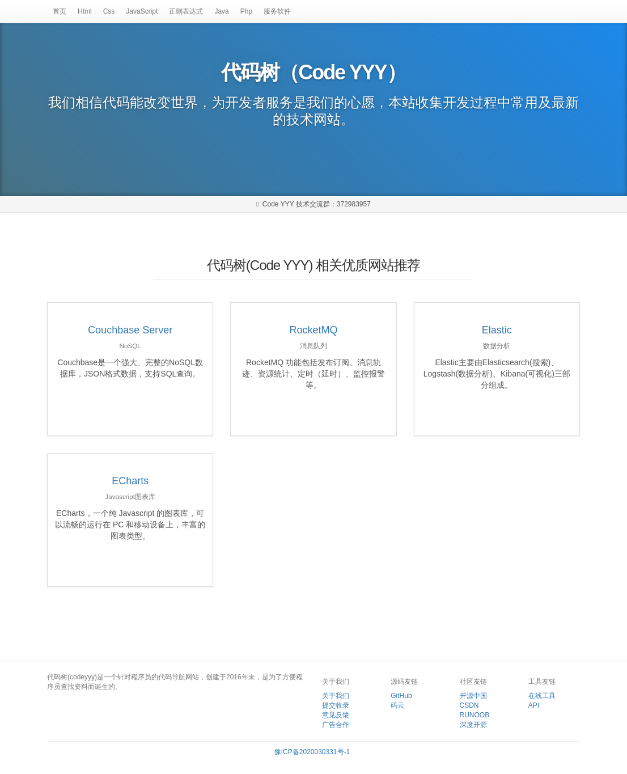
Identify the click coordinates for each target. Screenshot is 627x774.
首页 (59, 11)
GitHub (401, 696)
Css (109, 11)
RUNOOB (475, 715)
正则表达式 (186, 11)
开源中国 (473, 696)
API (533, 705)
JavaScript (142, 11)
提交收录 (335, 705)
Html (85, 11)
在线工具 (542, 696)
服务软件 (277, 11)
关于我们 (335, 696)
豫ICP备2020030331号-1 (312, 752)
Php (246, 11)
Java (221, 11)
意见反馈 (335, 715)
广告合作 (335, 725)
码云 (397, 705)
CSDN (469, 705)
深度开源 (473, 725)
